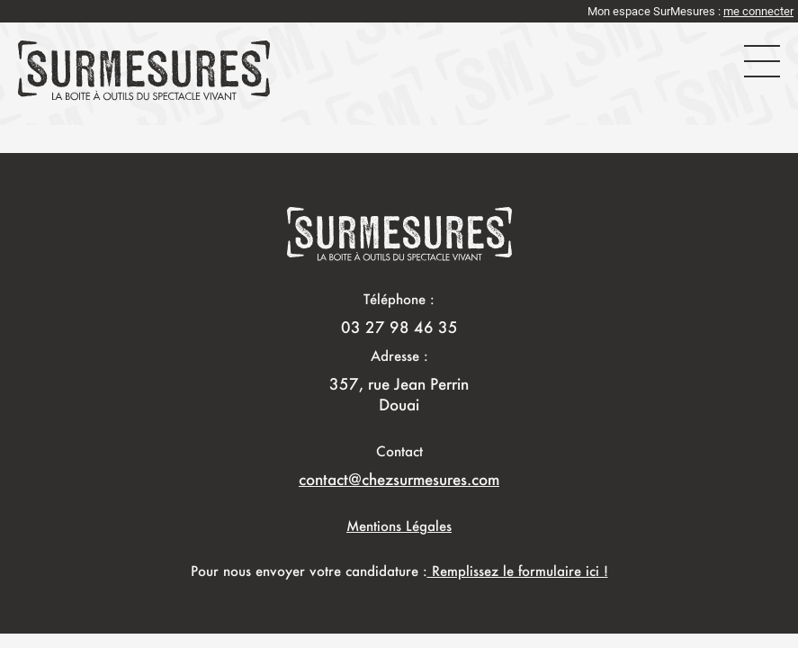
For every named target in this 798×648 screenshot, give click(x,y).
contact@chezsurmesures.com (399, 479)
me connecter (758, 11)
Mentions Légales (399, 526)
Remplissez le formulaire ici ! (517, 571)
